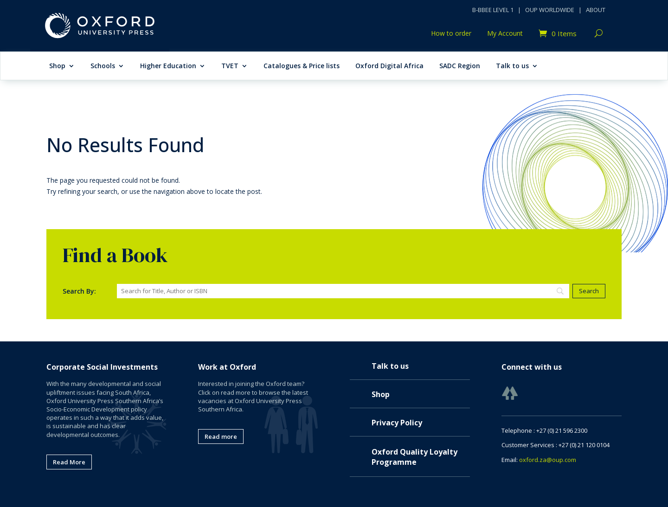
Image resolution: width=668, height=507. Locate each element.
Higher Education (168, 66)
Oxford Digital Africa (389, 66)
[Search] (343, 291)
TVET (229, 66)
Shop (57, 66)
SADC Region (459, 66)
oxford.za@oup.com (547, 460)
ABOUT (595, 10)
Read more (221, 436)
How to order (451, 34)
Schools (102, 66)
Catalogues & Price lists (301, 66)
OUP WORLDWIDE (549, 10)
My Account (505, 34)
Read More (69, 462)
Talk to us (512, 66)
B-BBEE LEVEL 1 (493, 10)
